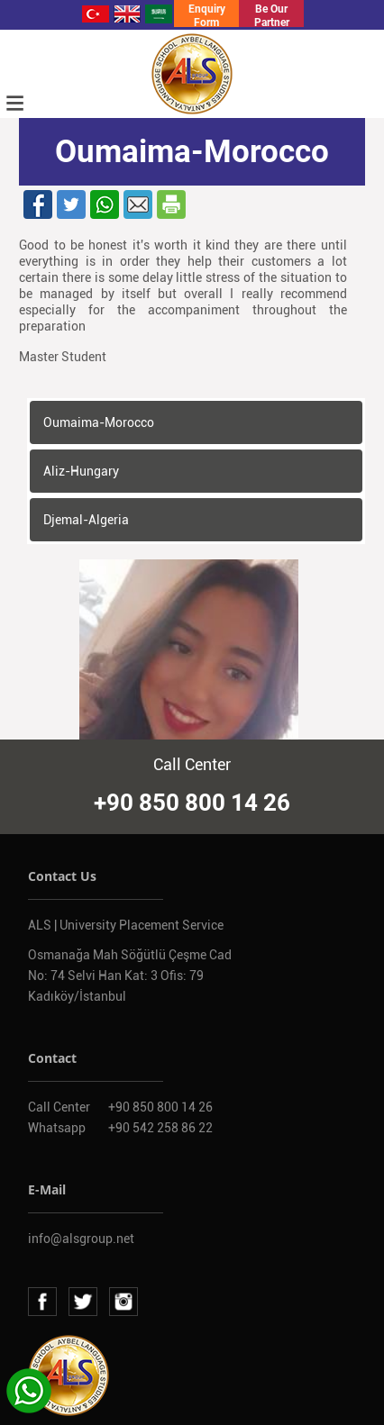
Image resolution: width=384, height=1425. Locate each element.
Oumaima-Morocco (98, 422)
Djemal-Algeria (86, 520)
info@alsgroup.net (81, 1238)
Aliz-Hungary (81, 471)
